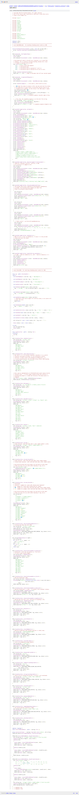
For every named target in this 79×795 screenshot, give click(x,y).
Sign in (76, 2)
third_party (51, 6)
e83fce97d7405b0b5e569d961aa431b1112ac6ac (30, 6)
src (46, 6)
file (35, 10)
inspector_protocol (60, 6)
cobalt (11, 6)
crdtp (67, 6)
